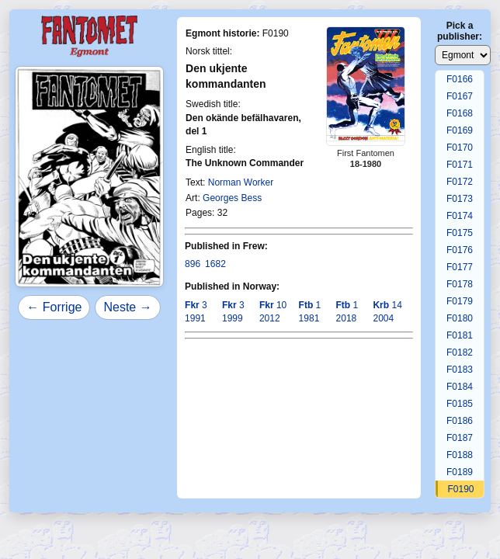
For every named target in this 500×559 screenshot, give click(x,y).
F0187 (459, 437)
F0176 (459, 250)
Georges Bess (232, 198)
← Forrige (54, 307)
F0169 (459, 130)
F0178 (459, 284)
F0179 (459, 301)
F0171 (459, 164)
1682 (215, 264)
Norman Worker (240, 182)
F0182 (459, 352)
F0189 (459, 472)
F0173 (459, 198)
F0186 (459, 420)
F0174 (459, 215)
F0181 (459, 335)
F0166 (459, 79)
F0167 (459, 96)
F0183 (459, 369)
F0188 (459, 455)
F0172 (459, 181)
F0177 (459, 267)
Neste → (127, 307)
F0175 (459, 232)
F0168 (459, 113)
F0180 (459, 318)
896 (192, 264)
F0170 (459, 147)
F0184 (459, 386)
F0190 (460, 489)
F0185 (459, 403)
